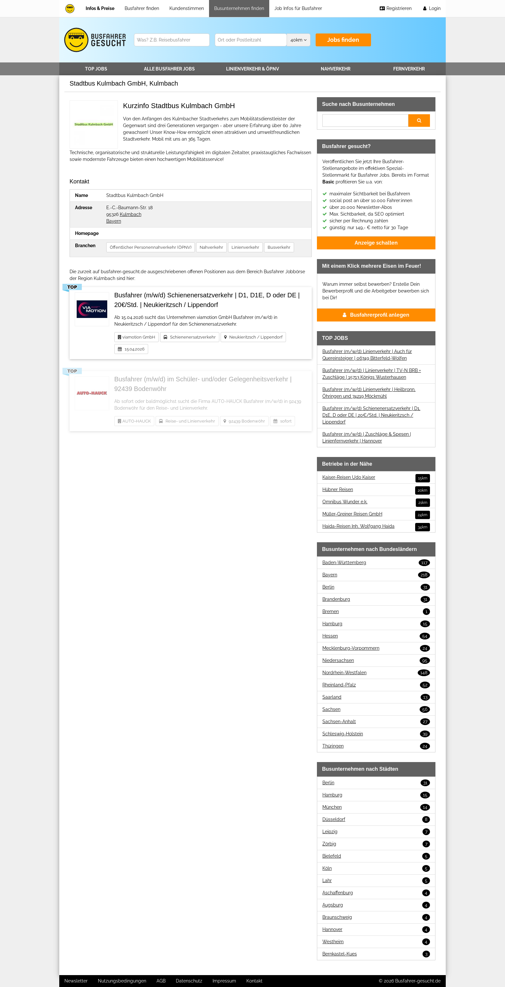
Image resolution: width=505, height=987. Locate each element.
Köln (376, 868)
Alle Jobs (169, 68)
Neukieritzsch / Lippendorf (253, 337)
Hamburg (376, 623)
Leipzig (376, 831)
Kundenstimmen (186, 8)
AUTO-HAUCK (134, 421)
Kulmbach (130, 214)
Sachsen (376, 709)
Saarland (376, 697)
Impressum (224, 980)
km (299, 39)
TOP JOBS (96, 68)
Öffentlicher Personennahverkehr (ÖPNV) (150, 247)
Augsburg (376, 905)
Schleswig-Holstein (376, 734)
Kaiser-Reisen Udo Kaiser (376, 477)
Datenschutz (189, 980)
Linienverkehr (252, 68)
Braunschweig (376, 917)
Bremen (376, 611)
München (376, 807)
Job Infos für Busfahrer (298, 8)
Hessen (376, 636)
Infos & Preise (100, 8)
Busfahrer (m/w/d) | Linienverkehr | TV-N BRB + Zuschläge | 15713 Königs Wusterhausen (371, 374)
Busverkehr (279, 247)
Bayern (113, 221)
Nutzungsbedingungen (122, 980)
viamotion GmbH (136, 337)
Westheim (376, 941)
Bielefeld (376, 856)
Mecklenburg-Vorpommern (376, 648)
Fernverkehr (409, 68)
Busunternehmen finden (239, 8)
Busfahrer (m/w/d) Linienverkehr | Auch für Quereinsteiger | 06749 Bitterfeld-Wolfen (367, 355)
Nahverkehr (335, 68)
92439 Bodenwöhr (244, 421)
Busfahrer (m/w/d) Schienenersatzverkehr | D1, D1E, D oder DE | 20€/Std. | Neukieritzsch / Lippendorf (371, 415)
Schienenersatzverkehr (190, 337)
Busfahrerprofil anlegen (376, 315)
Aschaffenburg (376, 892)
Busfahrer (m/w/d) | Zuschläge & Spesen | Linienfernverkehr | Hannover (366, 437)
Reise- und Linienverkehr (187, 421)
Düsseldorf (376, 819)
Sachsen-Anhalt (376, 721)
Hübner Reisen (376, 489)
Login (431, 8)
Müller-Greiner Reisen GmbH (376, 514)
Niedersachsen (376, 660)
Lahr (376, 880)
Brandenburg (376, 599)
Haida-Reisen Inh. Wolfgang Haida (376, 526)
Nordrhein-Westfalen (376, 672)
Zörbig (376, 844)
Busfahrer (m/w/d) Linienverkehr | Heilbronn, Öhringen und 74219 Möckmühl (368, 393)
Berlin (376, 587)
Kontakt (254, 980)
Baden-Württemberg (376, 562)
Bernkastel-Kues (376, 954)
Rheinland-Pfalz (376, 685)
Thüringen (376, 746)
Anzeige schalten (376, 243)
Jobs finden (343, 39)
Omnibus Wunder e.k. (376, 501)
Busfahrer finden (142, 8)
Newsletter (76, 980)
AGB (161, 980)
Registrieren (395, 8)
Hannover (376, 929)
